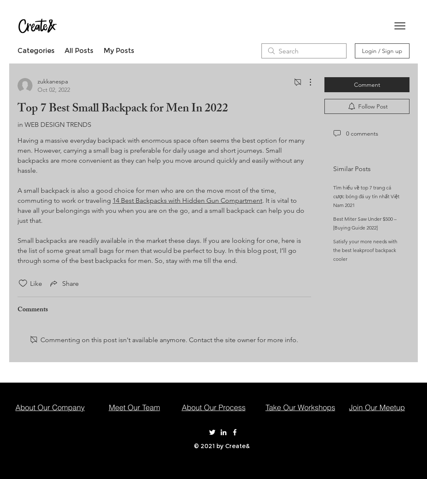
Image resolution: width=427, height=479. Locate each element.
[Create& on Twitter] (212, 432)
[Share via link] (64, 283)
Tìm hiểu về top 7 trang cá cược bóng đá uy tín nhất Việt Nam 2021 (366, 196)
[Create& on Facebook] (235, 432)
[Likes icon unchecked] (23, 283)
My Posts (118, 51)
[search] (304, 50)
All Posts (79, 51)
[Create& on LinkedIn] (223, 432)
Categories (36, 51)
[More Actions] (306, 82)
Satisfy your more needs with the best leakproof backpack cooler (365, 250)
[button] (399, 26)
